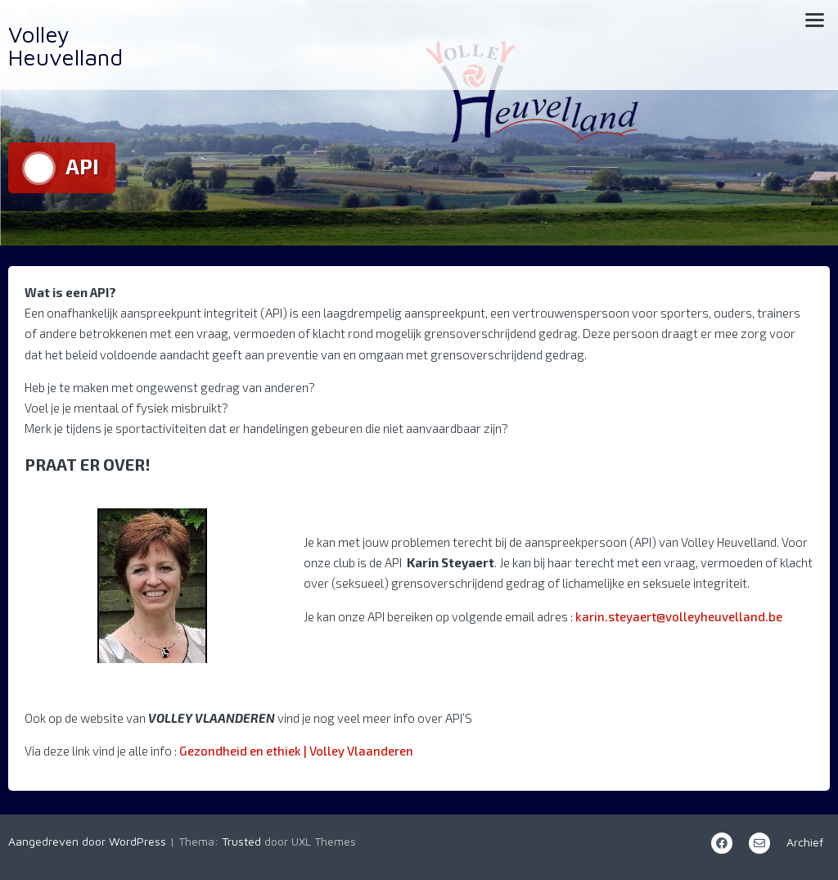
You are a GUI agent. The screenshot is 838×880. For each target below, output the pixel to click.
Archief (804, 842)
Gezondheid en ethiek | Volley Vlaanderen (296, 750)
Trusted (241, 841)
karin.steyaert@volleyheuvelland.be (678, 616)
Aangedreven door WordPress (87, 841)
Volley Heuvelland (65, 45)
